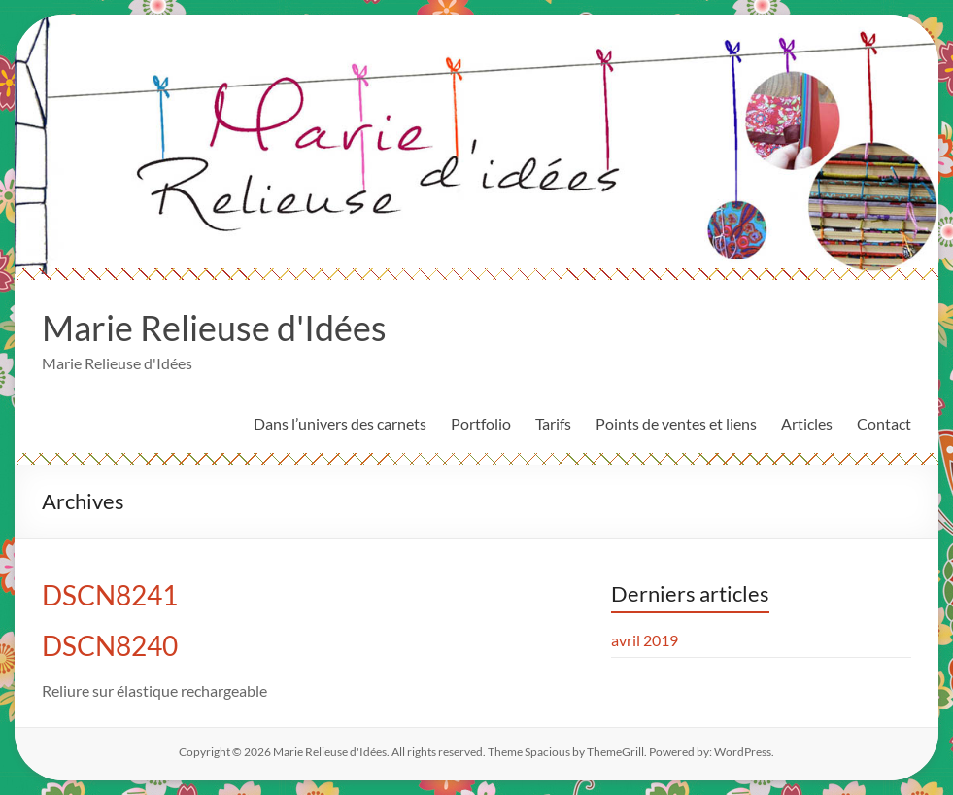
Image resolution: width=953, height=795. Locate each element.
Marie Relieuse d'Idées (214, 327)
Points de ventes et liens (676, 423)
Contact (884, 423)
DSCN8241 (110, 594)
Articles (807, 423)
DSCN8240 (110, 645)
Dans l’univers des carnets (340, 423)
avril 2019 (644, 640)
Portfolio (481, 423)
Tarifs (553, 423)
